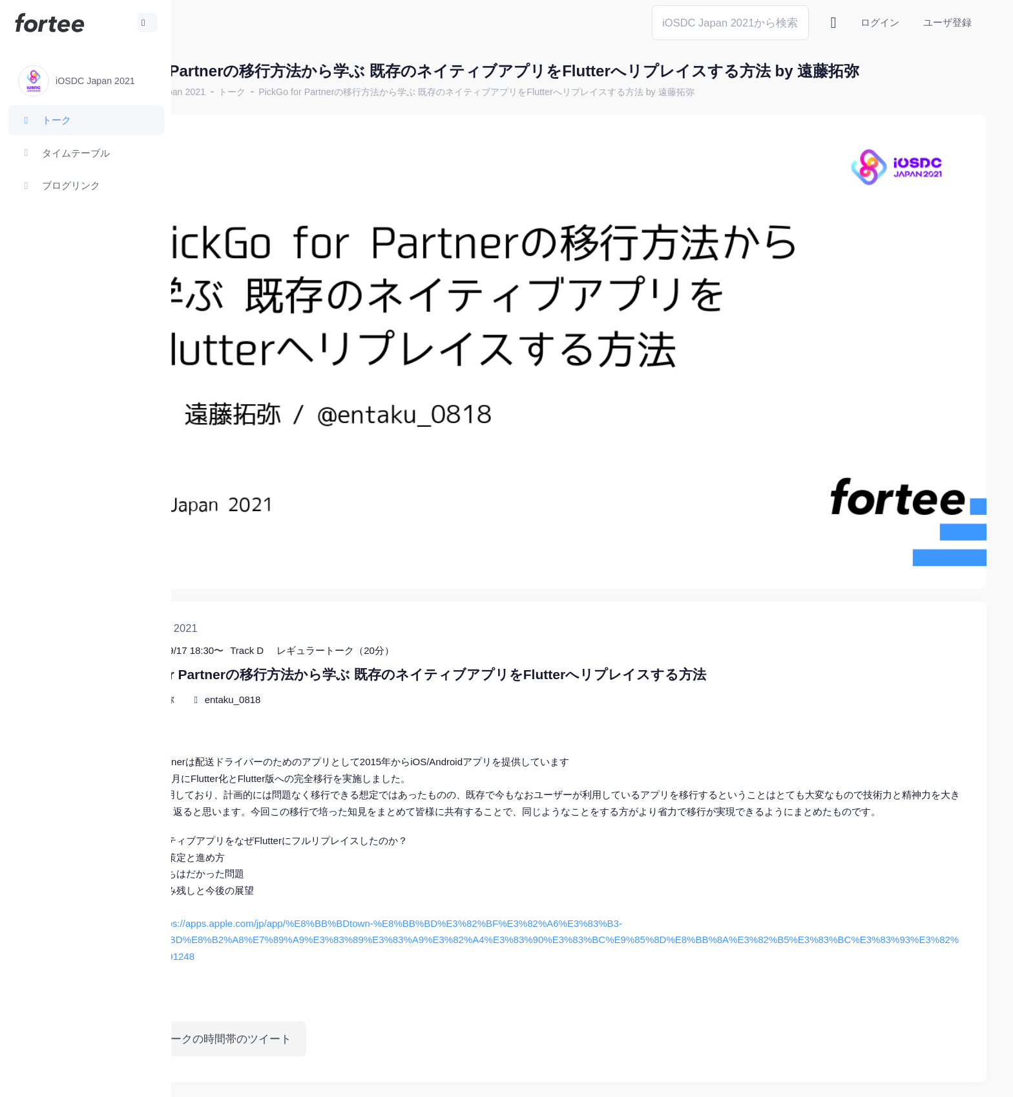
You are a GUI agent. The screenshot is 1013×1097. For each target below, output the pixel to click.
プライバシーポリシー (935, 1077)
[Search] (730, 22)
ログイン (880, 22)
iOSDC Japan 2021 (280, 92)
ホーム (213, 92)
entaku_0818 (347, 639)
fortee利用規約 (836, 1077)
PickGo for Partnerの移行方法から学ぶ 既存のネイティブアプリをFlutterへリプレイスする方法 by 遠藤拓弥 (591, 92)
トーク (346, 92)
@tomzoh (424, 1077)
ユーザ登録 (947, 22)
